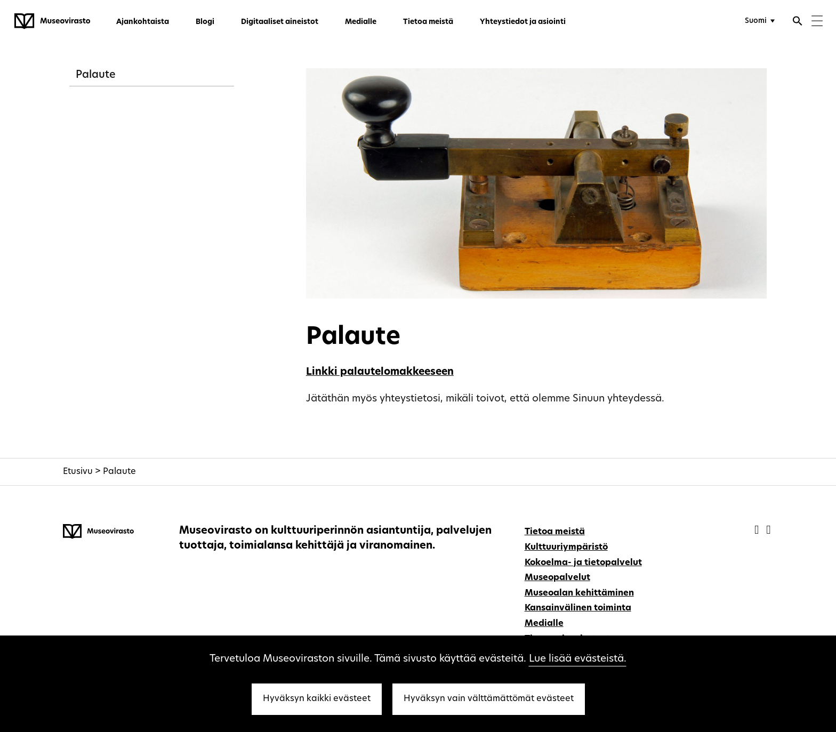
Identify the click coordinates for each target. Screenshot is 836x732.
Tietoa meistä (428, 22)
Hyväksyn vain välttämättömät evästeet (489, 699)
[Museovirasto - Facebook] (757, 530)
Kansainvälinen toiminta (578, 608)
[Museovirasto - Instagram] (768, 530)
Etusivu (78, 472)
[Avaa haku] (797, 22)
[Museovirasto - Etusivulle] (52, 21)
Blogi (205, 22)
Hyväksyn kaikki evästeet (317, 699)
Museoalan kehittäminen (579, 593)
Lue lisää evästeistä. (577, 659)
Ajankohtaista (142, 22)
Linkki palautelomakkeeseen (380, 372)
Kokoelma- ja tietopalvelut (583, 563)
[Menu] (817, 22)
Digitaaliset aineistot (279, 22)
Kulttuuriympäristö (566, 547)
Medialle (360, 22)
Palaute (96, 75)
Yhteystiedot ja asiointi (523, 22)
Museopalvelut (557, 578)
